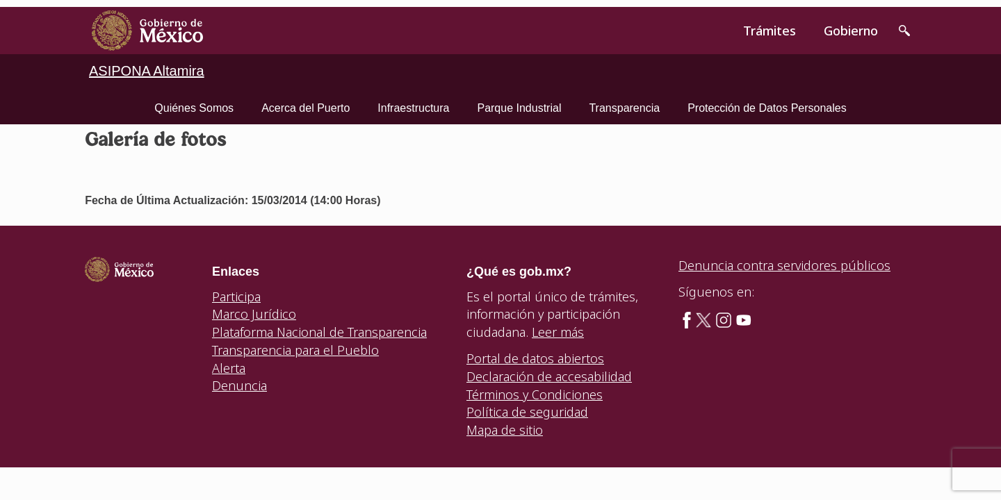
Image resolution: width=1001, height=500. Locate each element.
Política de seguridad (527, 411)
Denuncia (239, 385)
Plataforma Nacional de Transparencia (319, 332)
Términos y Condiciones (534, 394)
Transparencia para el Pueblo (295, 350)
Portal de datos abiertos (535, 358)
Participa (236, 296)
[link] (147, 30)
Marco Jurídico (254, 314)
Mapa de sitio (504, 430)
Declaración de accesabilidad (549, 376)
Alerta (228, 368)
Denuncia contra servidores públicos (784, 265)
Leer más (558, 332)
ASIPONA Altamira (146, 70)
